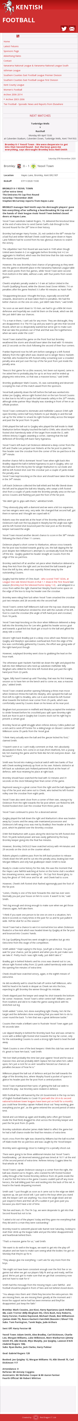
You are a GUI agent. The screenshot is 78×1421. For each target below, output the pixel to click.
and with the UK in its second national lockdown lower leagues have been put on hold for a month (37, 1100)
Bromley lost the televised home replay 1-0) (33, 585)
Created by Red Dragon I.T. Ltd (39, 1417)
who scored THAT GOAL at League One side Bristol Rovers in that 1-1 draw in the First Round (36, 580)
